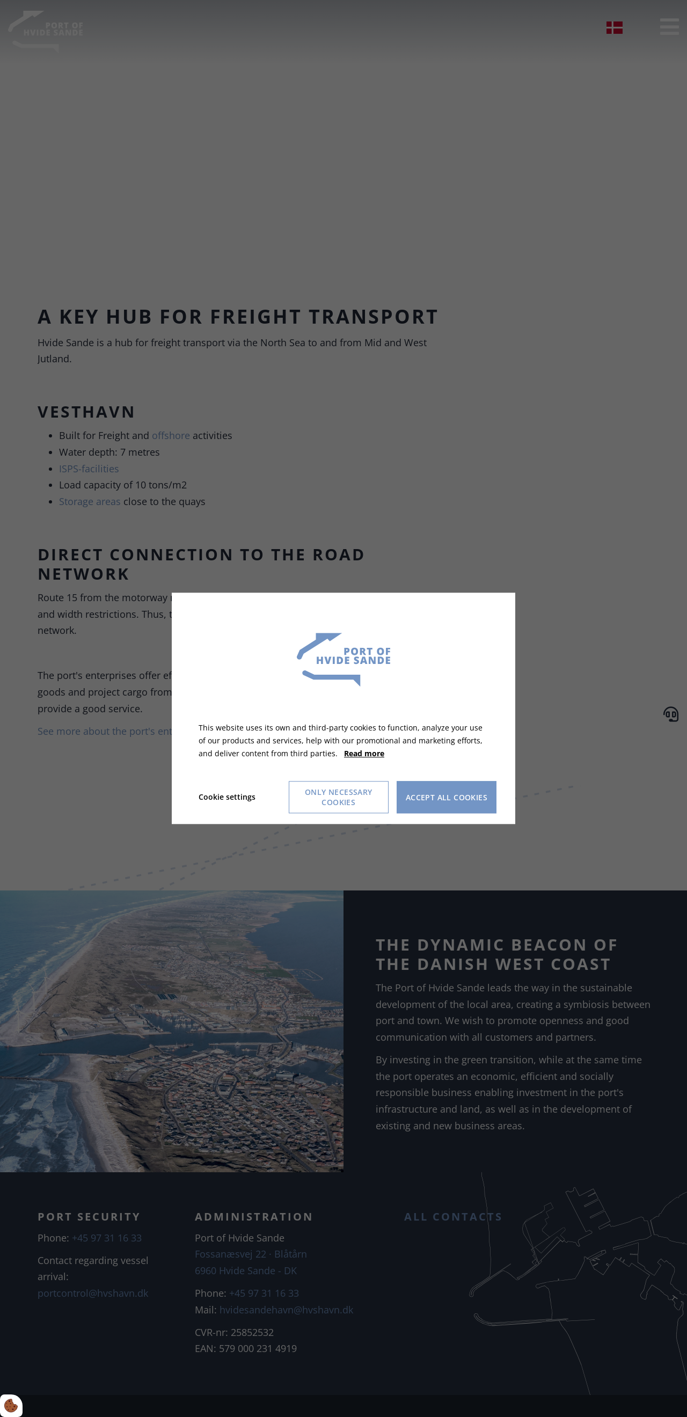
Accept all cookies (446, 797)
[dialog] (343, 708)
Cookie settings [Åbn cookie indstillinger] (227, 797)
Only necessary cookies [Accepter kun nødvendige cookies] (338, 797)
